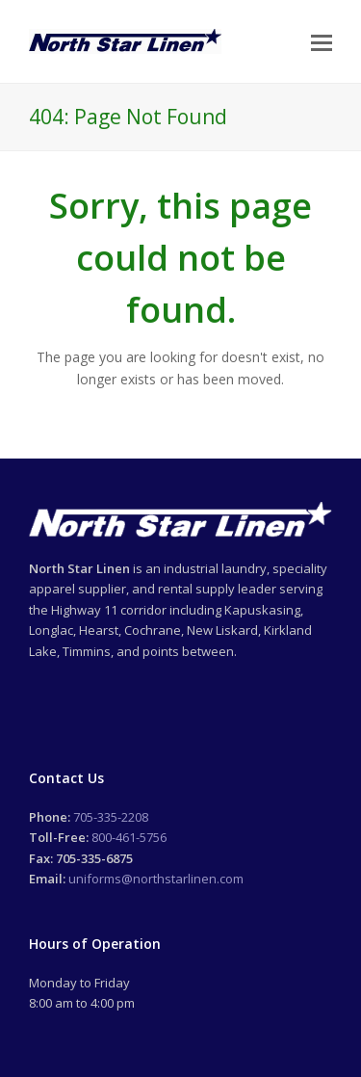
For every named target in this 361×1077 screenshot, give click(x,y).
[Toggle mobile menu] (321, 41)
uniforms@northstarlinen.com (156, 878)
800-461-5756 (129, 837)
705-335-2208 (110, 817)
